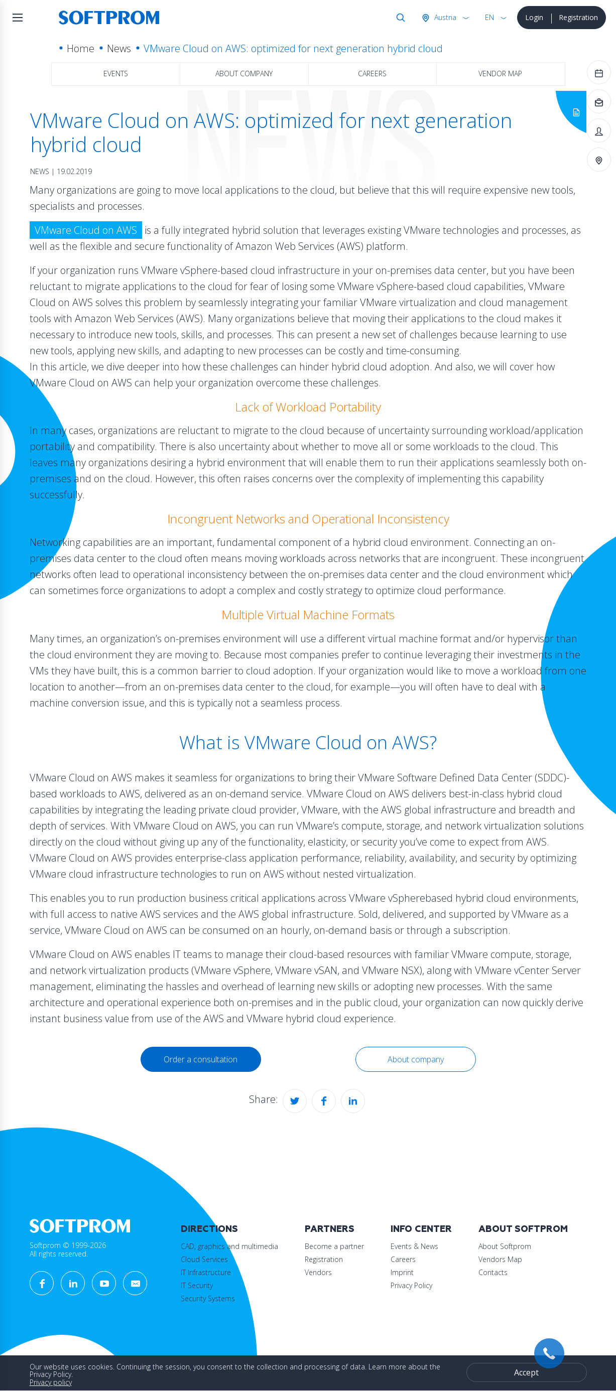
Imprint (402, 1272)
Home (80, 48)
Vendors (318, 1272)
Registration (578, 17)
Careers (372, 73)
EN (489, 17)
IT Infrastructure (206, 1272)
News (119, 48)
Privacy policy (51, 1382)
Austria (444, 17)
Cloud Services (204, 1259)
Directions (209, 1229)
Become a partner (334, 1246)
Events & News (414, 1246)
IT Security (197, 1285)
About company (244, 73)
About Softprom (523, 1229)
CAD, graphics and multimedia (229, 1246)
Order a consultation (200, 1059)
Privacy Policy (411, 1285)
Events (115, 73)
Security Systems (208, 1298)
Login (534, 17)
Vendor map (500, 73)
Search (398, 17)
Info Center (421, 1229)
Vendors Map (500, 1259)
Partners (329, 1229)
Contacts (493, 1272)
